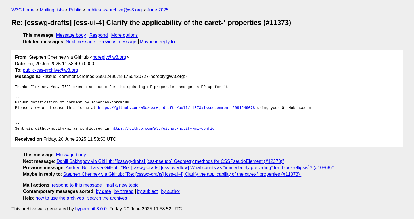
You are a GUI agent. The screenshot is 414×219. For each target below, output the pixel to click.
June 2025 (158, 9)
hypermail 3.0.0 (90, 208)
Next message (80, 41)
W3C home (23, 9)
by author (170, 191)
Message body (71, 35)
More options (124, 35)
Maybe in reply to (157, 41)
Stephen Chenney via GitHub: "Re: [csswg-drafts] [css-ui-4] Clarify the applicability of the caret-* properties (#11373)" (182, 174)
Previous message (118, 41)
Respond (98, 35)
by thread (124, 191)
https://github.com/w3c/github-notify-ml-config (162, 128)
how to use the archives (60, 197)
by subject (147, 191)
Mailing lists (52, 9)
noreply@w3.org (109, 57)
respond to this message (77, 185)
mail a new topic (122, 185)
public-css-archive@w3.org (114, 9)
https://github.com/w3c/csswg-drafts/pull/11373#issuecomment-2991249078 (176, 108)
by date (103, 191)
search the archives (107, 197)
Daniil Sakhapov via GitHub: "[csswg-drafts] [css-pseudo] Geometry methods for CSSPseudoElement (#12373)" (170, 161)
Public (75, 9)
